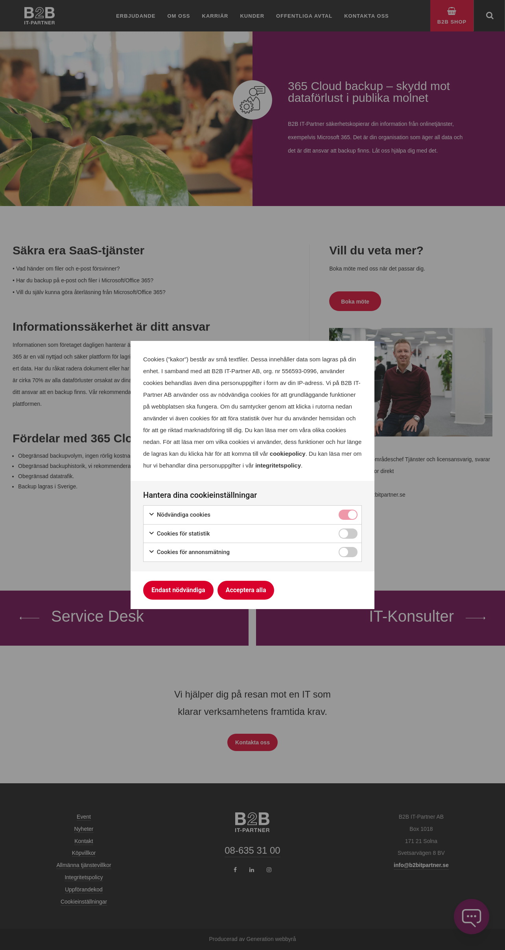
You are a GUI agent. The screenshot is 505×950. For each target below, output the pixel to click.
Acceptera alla (246, 590)
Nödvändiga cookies (179, 515)
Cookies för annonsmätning (189, 552)
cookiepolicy (288, 453)
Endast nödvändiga (178, 590)
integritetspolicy (278, 465)
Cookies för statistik (179, 534)
